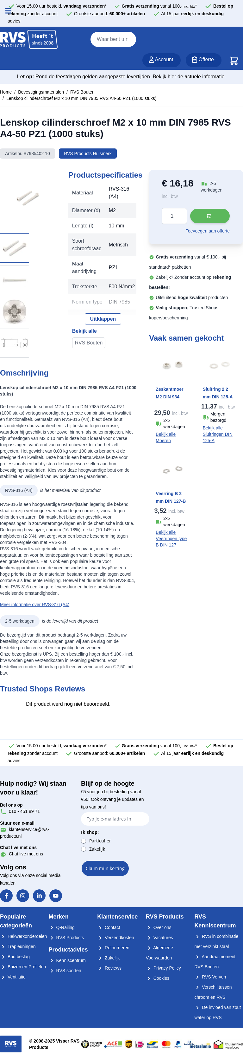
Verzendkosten (115, 937)
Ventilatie (13, 976)
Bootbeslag (15, 956)
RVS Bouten (82, 92)
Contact (108, 927)
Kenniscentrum (67, 960)
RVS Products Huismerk (88, 153)
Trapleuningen (18, 946)
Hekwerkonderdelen (23, 936)
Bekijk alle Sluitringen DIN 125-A (218, 434)
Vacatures (159, 937)
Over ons (158, 927)
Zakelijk (97, 849)
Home (6, 92)
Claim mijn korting (105, 868)
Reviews (109, 968)
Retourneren (113, 947)
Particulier (100, 841)
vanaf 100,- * (159, 6)
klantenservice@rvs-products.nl (24, 830)
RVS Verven (210, 976)
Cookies (157, 978)
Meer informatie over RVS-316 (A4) (34, 604)
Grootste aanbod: (109, 13)
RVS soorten (65, 970)
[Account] (161, 60)
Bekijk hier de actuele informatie (189, 76)
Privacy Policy (163, 968)
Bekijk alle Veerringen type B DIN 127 (171, 538)
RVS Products (66, 937)
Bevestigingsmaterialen (41, 92)
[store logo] (29, 39)
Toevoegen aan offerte (208, 230)
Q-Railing (62, 927)
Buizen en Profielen (23, 966)
